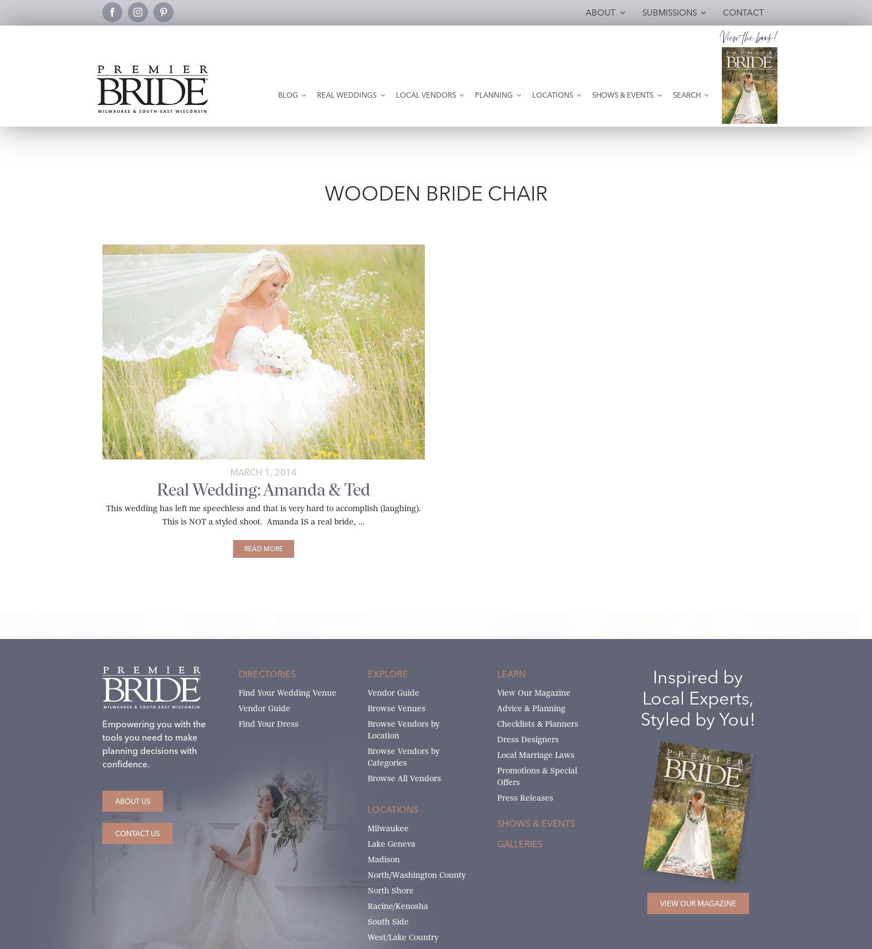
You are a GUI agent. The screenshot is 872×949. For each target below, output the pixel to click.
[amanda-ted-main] (263, 248)
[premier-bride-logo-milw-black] (152, 70)
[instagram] (138, 12)
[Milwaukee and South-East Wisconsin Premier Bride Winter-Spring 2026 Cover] (749, 51)
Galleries (520, 844)
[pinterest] (163, 12)
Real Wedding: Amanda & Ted (263, 490)
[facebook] (112, 12)
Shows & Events (536, 823)
